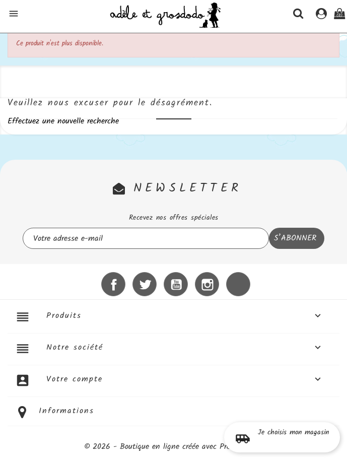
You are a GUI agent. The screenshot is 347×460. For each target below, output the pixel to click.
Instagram (207, 284)
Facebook (113, 284)
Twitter (144, 284)
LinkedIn (238, 284)
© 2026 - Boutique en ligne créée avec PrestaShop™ (173, 446)
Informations (66, 411)
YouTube (175, 284)
